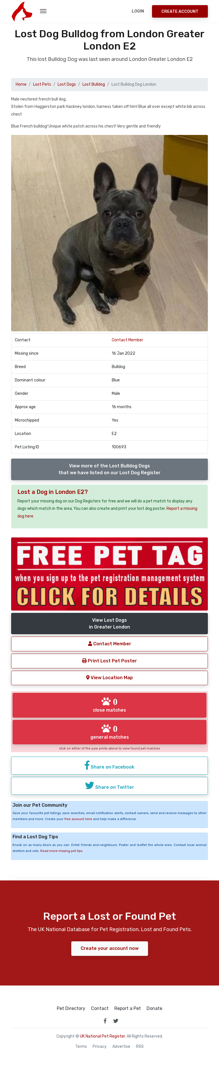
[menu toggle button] (43, 11)
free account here (78, 819)
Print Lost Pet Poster (109, 661)
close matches (109, 705)
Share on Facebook (109, 765)
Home (21, 84)
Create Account (179, 11)
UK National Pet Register (102, 1036)
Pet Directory (71, 1008)
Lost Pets (42, 84)
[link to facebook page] (105, 1020)
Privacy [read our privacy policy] (100, 1046)
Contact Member (127, 340)
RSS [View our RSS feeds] (140, 1046)
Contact (100, 1008)
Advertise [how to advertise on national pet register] (121, 1046)
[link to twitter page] (115, 1020)
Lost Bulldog (93, 84)
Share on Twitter (109, 785)
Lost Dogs (67, 84)
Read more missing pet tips (61, 851)
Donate (154, 1008)
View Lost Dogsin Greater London (109, 623)
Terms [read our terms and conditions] (81, 1046)
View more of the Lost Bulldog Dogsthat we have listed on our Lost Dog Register (109, 469)
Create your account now (110, 948)
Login (138, 11)
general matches (109, 732)
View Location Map (109, 677)
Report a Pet (127, 1008)
